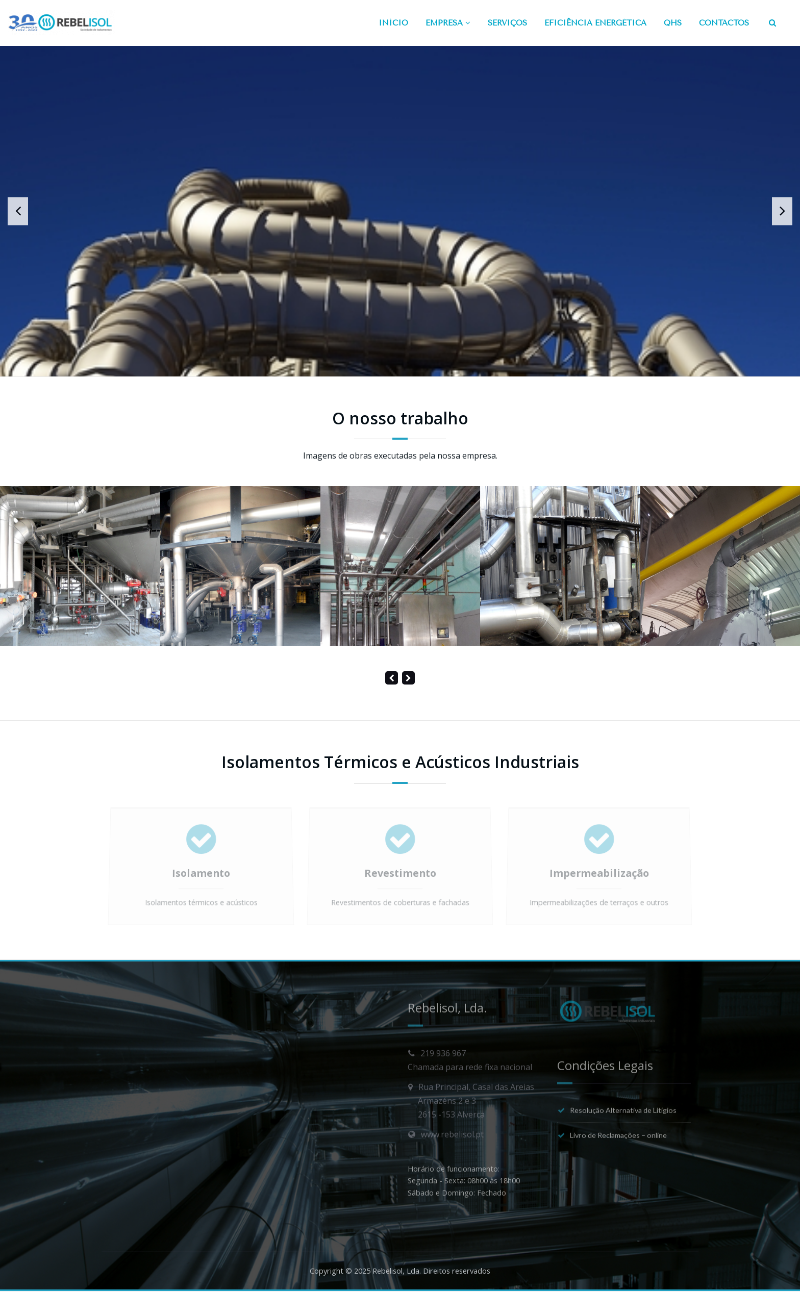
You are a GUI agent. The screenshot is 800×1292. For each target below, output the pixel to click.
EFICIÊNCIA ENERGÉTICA (595, 23)
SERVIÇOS (507, 23)
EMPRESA (448, 23)
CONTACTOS (724, 23)
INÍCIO (393, 23)
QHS (673, 23)
